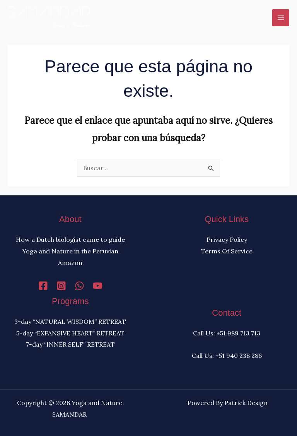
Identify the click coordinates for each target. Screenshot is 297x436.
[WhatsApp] (79, 286)
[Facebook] (43, 286)
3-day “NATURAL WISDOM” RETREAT (70, 321)
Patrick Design (246, 403)
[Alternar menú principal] (280, 17)
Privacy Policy (227, 239)
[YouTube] (97, 286)
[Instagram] (61, 286)
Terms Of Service (227, 251)
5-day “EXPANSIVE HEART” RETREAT (70, 333)
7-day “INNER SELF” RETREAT (70, 344)
